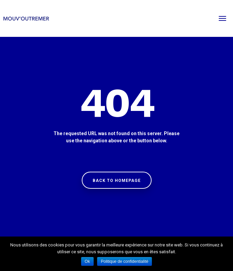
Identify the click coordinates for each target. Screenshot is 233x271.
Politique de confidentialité (124, 261)
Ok (87, 261)
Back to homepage (117, 180)
